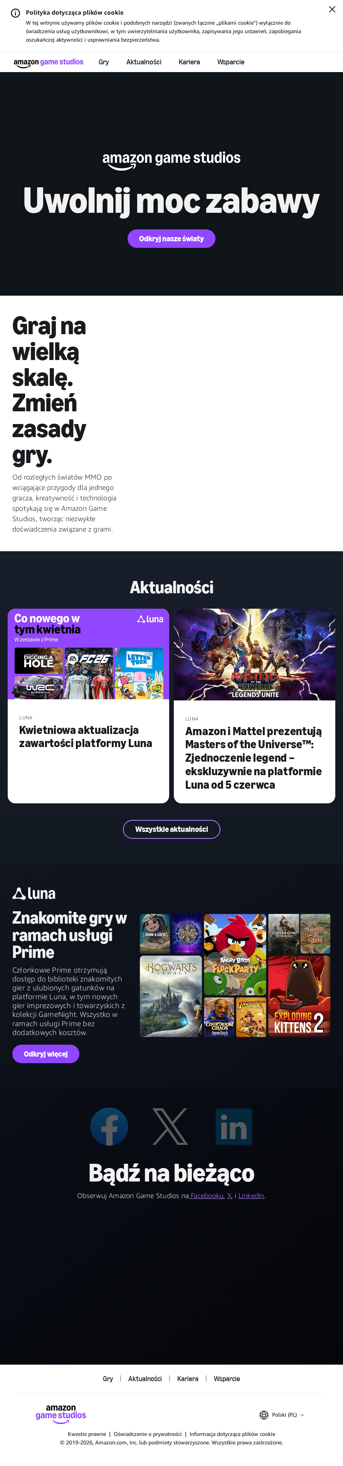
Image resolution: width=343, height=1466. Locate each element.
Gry (104, 61)
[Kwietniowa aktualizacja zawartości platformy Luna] (88, 655)
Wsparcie (230, 61)
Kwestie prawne (87, 1434)
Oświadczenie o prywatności (148, 1434)
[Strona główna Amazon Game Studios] (48, 63)
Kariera (189, 61)
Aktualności (143, 61)
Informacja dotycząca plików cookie (232, 1434)
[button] (281, 1415)
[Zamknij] (332, 10)
